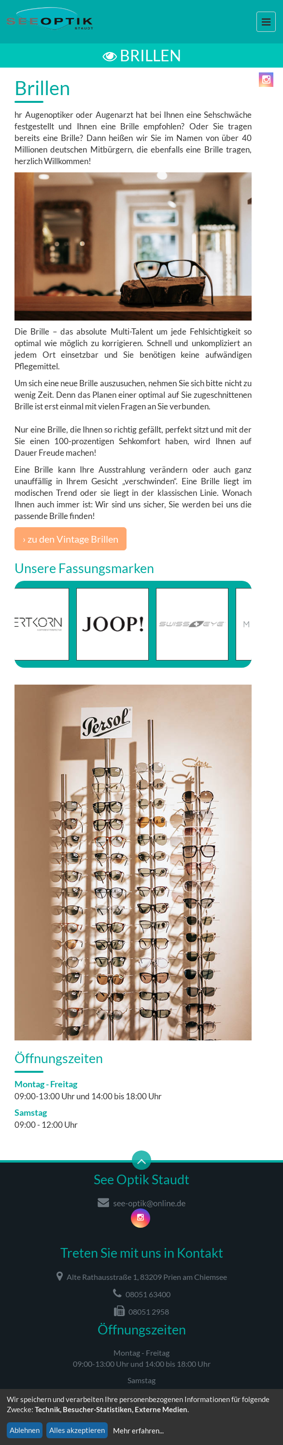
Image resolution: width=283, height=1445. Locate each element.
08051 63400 (141, 1293)
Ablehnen (25, 1430)
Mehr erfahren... (138, 1430)
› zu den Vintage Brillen (70, 539)
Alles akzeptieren (77, 1430)
